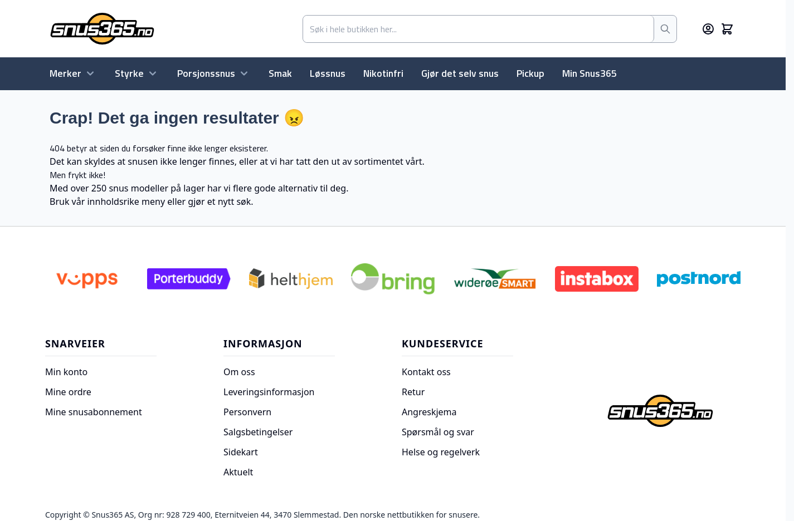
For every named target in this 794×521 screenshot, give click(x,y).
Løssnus (327, 73)
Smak (280, 73)
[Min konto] (708, 29)
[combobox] (478, 29)
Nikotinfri (383, 73)
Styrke (137, 73)
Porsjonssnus (214, 73)
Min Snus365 (589, 73)
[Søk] (665, 29)
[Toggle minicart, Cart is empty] (727, 29)
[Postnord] (699, 279)
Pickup (530, 73)
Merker (73, 73)
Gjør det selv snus (460, 73)
